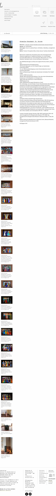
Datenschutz (51, 471)
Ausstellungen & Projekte (10, 14)
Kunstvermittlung (8, 16)
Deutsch (50, 480)
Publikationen (7, 18)
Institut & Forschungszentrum (11, 11)
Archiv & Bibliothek (9, 13)
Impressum (51, 470)
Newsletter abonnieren (5, 490)
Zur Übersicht (7, 33)
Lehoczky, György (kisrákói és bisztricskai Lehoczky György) (39, 44)
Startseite (7, 9)
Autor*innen (7, 20)
